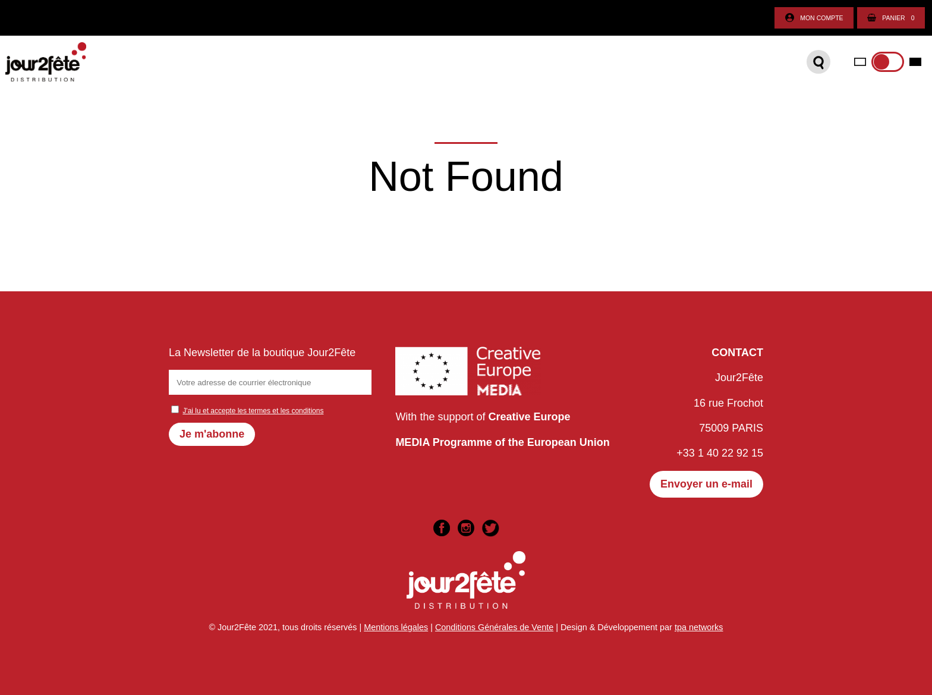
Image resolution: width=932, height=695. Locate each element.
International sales (578, 65)
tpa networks (699, 627)
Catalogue (166, 65)
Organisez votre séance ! (414, 65)
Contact (502, 65)
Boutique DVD (231, 65)
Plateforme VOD (309, 65)
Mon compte (814, 18)
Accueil (114, 65)
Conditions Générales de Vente (494, 627)
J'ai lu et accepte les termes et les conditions (252, 411)
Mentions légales (396, 627)
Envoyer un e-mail (706, 484)
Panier (890, 18)
